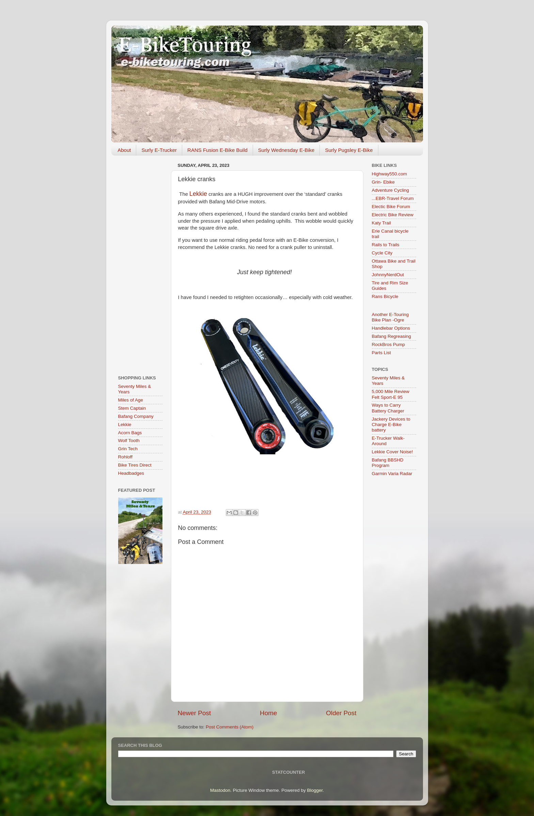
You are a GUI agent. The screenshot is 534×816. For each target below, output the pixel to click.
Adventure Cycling (390, 190)
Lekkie (124, 424)
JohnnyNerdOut (388, 274)
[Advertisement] (140, 263)
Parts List (381, 352)
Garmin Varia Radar (392, 473)
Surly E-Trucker (159, 150)
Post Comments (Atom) (229, 726)
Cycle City (382, 252)
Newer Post (194, 713)
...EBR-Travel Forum (393, 198)
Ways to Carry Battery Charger (388, 408)
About (124, 150)
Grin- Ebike (383, 182)
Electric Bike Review (392, 214)
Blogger (315, 790)
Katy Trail (381, 222)
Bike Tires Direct (135, 465)
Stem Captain (132, 408)
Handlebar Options (391, 328)
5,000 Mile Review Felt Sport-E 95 (390, 394)
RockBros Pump (388, 344)
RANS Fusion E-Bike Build (217, 150)
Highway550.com (389, 173)
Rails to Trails (385, 244)
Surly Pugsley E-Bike (349, 150)
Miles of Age (130, 400)
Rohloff (125, 456)
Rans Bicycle (385, 296)
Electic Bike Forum (391, 206)
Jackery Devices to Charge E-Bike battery (391, 425)
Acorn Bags (130, 432)
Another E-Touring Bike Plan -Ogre (390, 317)
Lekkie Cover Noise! (392, 451)
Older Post (341, 713)
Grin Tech (128, 448)
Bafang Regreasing (391, 336)
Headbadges (131, 473)
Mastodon (220, 790)
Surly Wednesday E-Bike (286, 150)
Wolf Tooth (129, 440)
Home (268, 713)
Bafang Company (136, 416)
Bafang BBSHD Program (388, 462)
